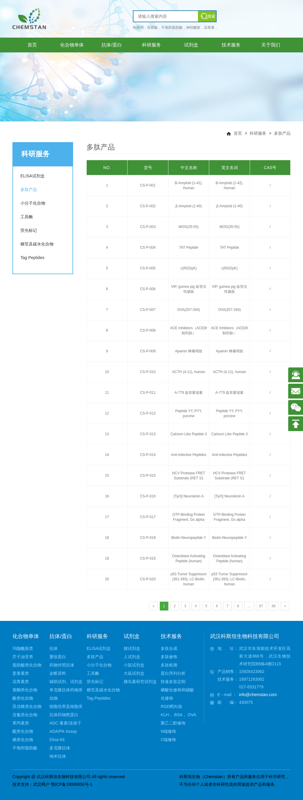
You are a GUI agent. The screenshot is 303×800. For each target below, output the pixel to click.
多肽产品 (282, 133)
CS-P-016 (148, 496)
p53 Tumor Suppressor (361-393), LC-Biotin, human (188, 579)
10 (107, 372)
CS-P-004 (148, 247)
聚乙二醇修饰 (173, 723)
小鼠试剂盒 (134, 665)
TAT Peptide (188, 247)
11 (107, 393)
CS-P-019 (148, 558)
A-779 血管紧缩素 (189, 393)
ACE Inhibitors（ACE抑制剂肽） (188, 330)
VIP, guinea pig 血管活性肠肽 (188, 289)
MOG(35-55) (189, 227)
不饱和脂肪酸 (24, 748)
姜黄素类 (20, 673)
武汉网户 (41, 784)
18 (107, 538)
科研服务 (258, 133)
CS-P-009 (148, 351)
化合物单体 (25, 636)
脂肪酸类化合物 (26, 665)
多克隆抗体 (59, 748)
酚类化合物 (22, 698)
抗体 (53, 648)
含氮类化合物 (24, 714)
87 (261, 606)
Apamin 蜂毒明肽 (188, 351)
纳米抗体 (57, 756)
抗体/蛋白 (60, 636)
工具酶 (26, 216)
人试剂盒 (132, 656)
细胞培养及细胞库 (66, 706)
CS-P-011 (148, 393)
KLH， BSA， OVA (178, 714)
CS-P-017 (148, 517)
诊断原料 (57, 673)
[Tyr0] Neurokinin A (189, 496)
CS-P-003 (148, 227)
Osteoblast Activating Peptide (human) (188, 558)
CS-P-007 (148, 310)
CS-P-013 (148, 434)
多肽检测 (169, 665)
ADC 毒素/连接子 (65, 723)
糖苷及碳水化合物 (37, 244)
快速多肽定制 (173, 681)
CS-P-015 (148, 475)
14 (107, 455)
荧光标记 (28, 230)
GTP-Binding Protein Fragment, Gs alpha (188, 517)
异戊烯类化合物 (26, 706)
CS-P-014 (148, 455)
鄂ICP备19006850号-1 (71, 784)
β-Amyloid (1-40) (188, 206)
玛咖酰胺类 (22, 648)
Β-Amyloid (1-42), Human (188, 185)
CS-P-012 (148, 413)
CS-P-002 (148, 206)
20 (107, 579)
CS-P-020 (148, 579)
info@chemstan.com (258, 694)
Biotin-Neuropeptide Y (188, 538)
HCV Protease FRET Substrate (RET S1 (188, 475)
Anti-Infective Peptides (188, 455)
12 (107, 413)
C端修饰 (168, 739)
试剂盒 (132, 636)
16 (107, 496)
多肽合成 (169, 648)
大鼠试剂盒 (134, 673)
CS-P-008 (148, 330)
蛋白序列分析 (173, 673)
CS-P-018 (148, 538)
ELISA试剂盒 (32, 176)
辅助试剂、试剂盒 (66, 681)
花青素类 (20, 681)
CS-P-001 (148, 185)
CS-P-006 (148, 289)
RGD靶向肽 (171, 706)
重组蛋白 (57, 656)
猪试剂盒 (132, 648)
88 (273, 606)
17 (107, 517)
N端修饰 (168, 731)
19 (107, 558)
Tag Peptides (32, 257)
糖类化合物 (22, 739)
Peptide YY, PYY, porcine (188, 413)
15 (107, 475)
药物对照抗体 (61, 665)
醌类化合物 (22, 731)
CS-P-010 (148, 372)
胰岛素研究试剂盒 (140, 681)
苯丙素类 (20, 723)
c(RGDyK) (188, 268)
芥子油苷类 (22, 656)
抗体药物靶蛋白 (63, 714)
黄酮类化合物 (24, 689)
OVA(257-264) (188, 310)
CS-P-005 (148, 268)
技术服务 (171, 636)
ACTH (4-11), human (188, 372)
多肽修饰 (169, 656)
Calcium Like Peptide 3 (188, 434)
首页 (238, 133)
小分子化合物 (32, 203)
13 (107, 434)
